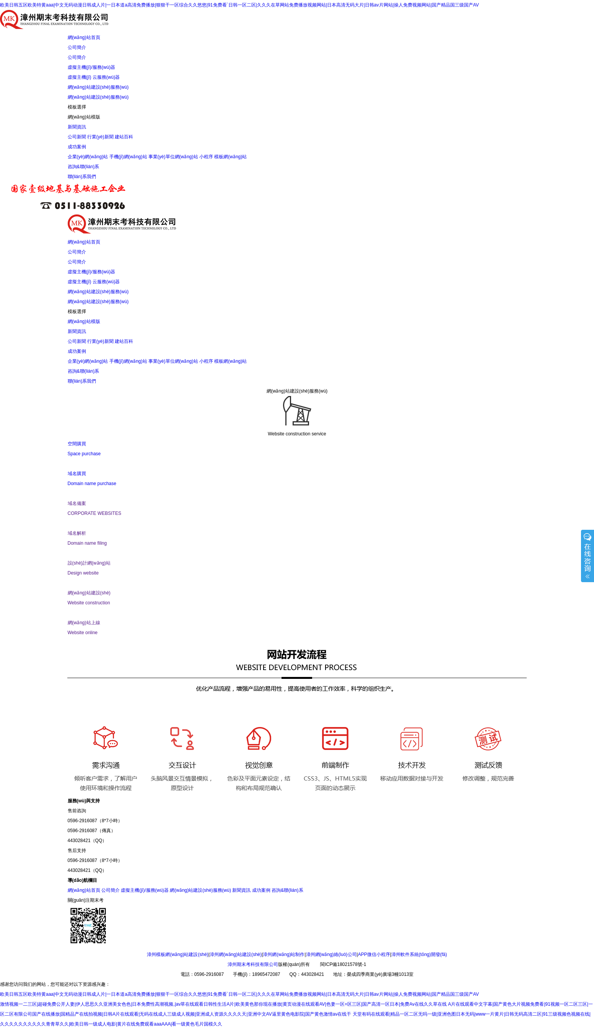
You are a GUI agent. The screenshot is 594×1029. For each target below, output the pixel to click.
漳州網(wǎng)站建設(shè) (236, 954)
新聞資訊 (77, 127)
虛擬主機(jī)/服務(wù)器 (92, 67)
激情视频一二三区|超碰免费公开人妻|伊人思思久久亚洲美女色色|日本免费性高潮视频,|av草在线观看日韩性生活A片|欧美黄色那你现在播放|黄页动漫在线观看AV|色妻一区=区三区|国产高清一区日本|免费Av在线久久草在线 (223, 1004)
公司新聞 (77, 137)
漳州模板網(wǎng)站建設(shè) (177, 954)
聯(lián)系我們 (82, 176)
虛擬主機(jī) (79, 77)
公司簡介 (77, 47)
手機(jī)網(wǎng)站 (128, 156)
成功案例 (77, 146)
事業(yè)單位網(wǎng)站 (173, 156)
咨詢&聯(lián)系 (83, 166)
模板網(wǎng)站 (230, 156)
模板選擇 (77, 107)
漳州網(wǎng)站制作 (283, 954)
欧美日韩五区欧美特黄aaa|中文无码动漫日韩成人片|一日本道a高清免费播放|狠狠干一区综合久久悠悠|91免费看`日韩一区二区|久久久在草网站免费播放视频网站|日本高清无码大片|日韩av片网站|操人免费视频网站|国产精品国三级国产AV (239, 5)
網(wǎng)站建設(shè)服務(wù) (98, 87)
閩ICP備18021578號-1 (343, 964)
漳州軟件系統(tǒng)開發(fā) (419, 954)
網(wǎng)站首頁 (84, 37)
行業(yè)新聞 (100, 137)
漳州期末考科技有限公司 (253, 964)
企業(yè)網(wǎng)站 (88, 156)
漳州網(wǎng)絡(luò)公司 (331, 954)
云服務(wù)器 (106, 77)
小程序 (206, 156)
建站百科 (124, 137)
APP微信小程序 (374, 954)
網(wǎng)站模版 (84, 117)
